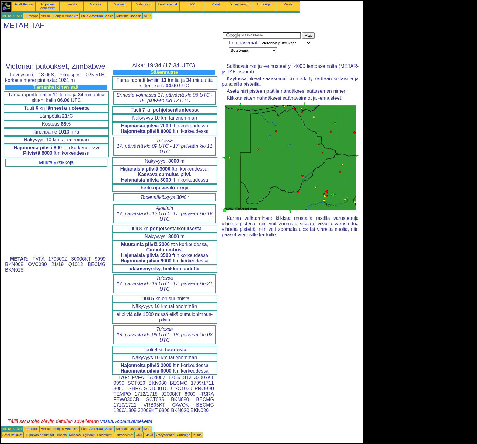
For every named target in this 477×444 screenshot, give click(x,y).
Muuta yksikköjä (56, 162)
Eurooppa (31, 16)
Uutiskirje (264, 4)
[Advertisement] (112, 46)
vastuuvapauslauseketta (126, 421)
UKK (192, 4)
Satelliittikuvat (23, 4)
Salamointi (143, 4)
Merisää (96, 4)
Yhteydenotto (239, 4)
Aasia (109, 16)
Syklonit (119, 4)
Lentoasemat (167, 4)
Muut (147, 16)
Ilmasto (71, 4)
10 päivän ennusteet (47, 6)
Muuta (288, 4)
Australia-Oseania (129, 16)
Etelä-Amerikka (92, 16)
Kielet (216, 4)
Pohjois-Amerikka (65, 16)
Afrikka (46, 16)
